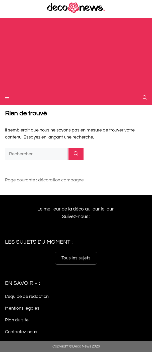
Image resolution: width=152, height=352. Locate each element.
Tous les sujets (76, 258)
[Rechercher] (76, 154)
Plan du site (17, 320)
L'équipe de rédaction (27, 296)
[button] (144, 98)
